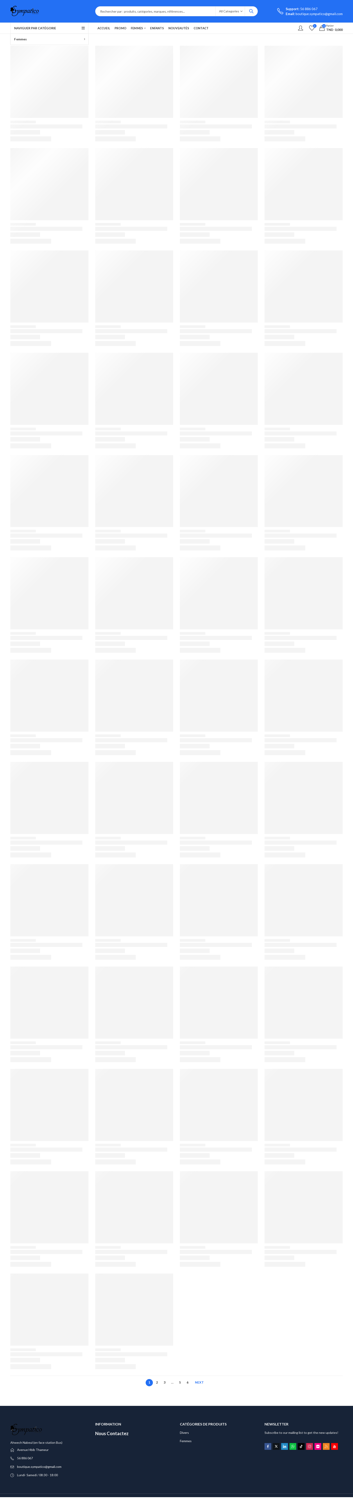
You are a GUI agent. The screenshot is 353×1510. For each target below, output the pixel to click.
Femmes (186, 1441)
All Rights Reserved (58, 1502)
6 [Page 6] (187, 1382)
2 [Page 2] (157, 1382)
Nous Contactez (112, 1433)
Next (199, 1382)
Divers (184, 1432)
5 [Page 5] (180, 1382)
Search (251, 11)
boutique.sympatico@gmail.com (39, 1467)
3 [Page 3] (164, 1382)
